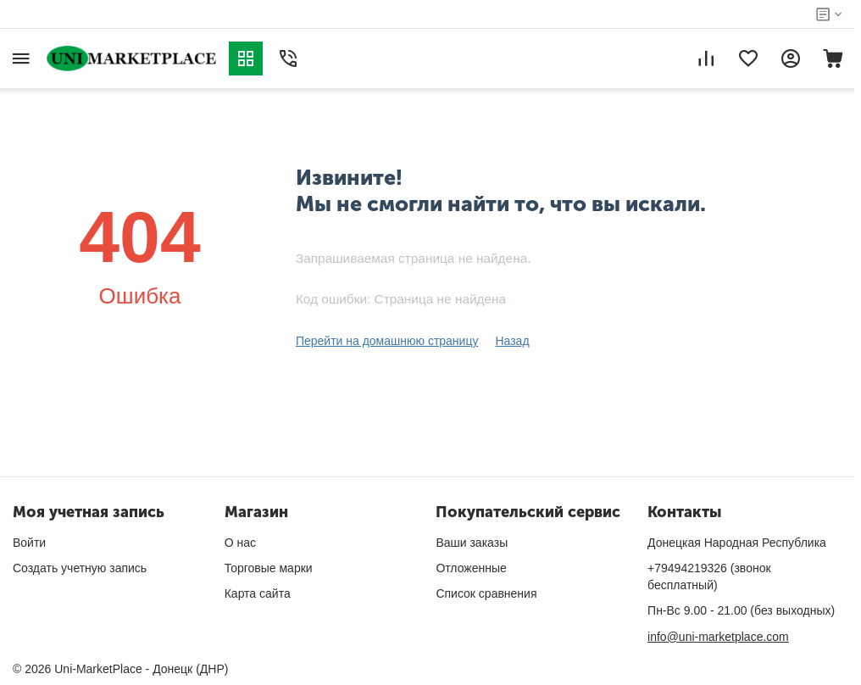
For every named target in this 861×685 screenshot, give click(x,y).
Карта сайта (258, 593)
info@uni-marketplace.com (718, 636)
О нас (240, 542)
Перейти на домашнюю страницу (387, 341)
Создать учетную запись (80, 568)
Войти (29, 542)
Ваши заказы (472, 542)
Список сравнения (486, 593)
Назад (512, 341)
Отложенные (471, 568)
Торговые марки (269, 568)
